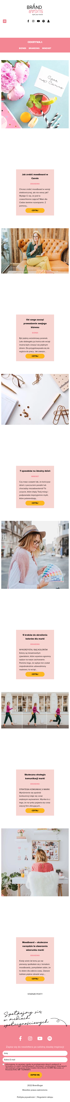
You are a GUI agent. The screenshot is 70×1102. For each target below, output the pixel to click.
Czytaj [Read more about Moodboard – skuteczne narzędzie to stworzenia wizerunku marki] (35, 979)
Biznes (22, 48)
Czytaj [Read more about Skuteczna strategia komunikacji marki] (35, 811)
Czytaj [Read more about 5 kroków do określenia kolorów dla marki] (35, 674)
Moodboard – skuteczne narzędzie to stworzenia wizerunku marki (35, 946)
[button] (4, 21)
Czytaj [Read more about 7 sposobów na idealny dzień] (35, 503)
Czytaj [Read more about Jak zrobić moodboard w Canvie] (35, 210)
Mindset (46, 48)
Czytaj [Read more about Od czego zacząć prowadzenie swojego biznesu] (35, 356)
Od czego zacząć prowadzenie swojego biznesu (35, 323)
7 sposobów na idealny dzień (35, 471)
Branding (34, 48)
